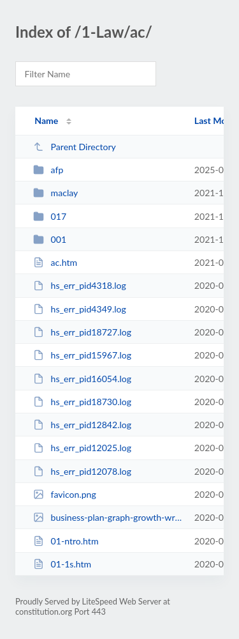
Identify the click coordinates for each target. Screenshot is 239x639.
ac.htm (55, 262)
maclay (55, 192)
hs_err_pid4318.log (79, 285)
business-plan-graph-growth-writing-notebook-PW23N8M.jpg (107, 517)
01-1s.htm (62, 563)
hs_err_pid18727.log (82, 332)
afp (48, 169)
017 (49, 216)
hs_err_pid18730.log (82, 401)
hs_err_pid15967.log (82, 355)
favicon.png (64, 494)
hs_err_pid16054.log (82, 378)
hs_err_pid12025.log (82, 447)
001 (49, 239)
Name (46, 120)
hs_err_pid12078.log (82, 471)
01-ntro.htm (65, 540)
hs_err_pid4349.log (79, 309)
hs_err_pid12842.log (82, 424)
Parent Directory (74, 146)
